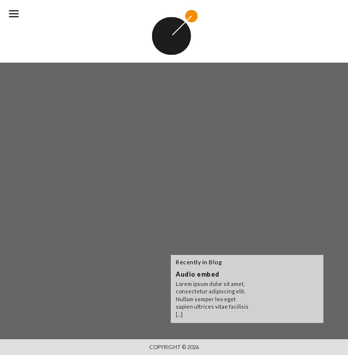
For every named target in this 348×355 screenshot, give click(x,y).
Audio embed (198, 274)
